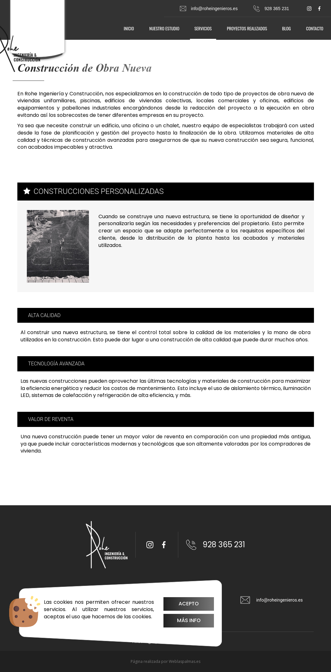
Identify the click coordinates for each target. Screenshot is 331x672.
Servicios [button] (203, 28)
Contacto (314, 28)
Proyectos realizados (247, 28)
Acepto (180, 603)
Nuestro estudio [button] (164, 28)
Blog (286, 28)
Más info (180, 620)
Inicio (129, 28)
